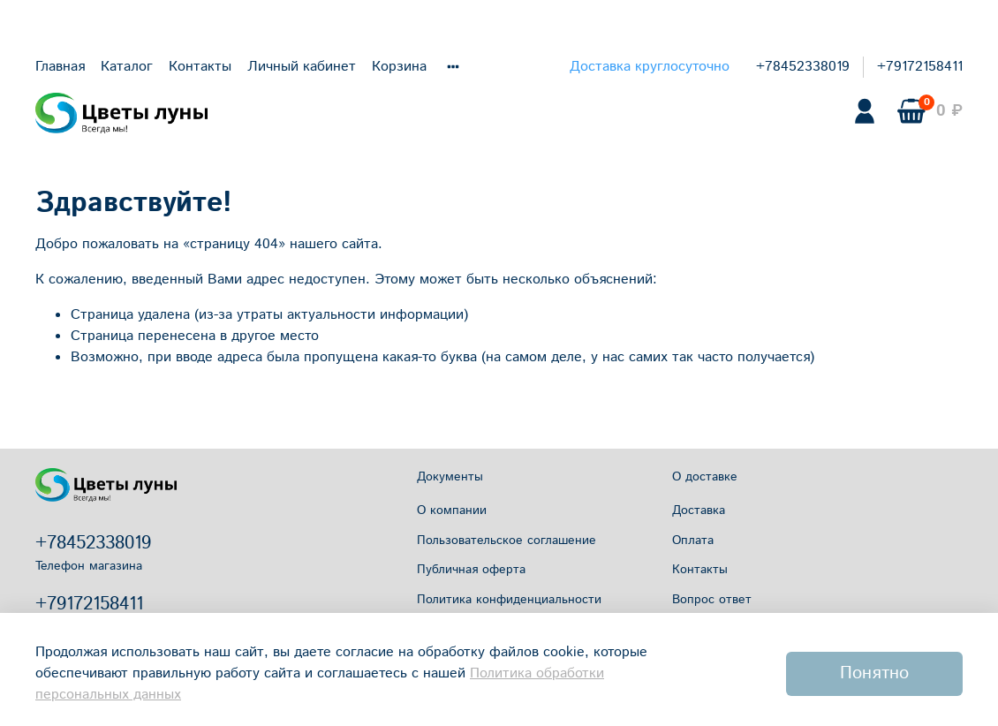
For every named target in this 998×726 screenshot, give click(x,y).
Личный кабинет (301, 67)
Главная (60, 67)
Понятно (874, 673)
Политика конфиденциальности (509, 600)
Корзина (399, 67)
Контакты (200, 67)
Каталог (127, 67)
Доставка (698, 510)
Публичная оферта (471, 570)
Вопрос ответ (712, 600)
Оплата (693, 540)
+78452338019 (803, 67)
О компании (452, 510)
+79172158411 (920, 67)
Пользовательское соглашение (506, 540)
